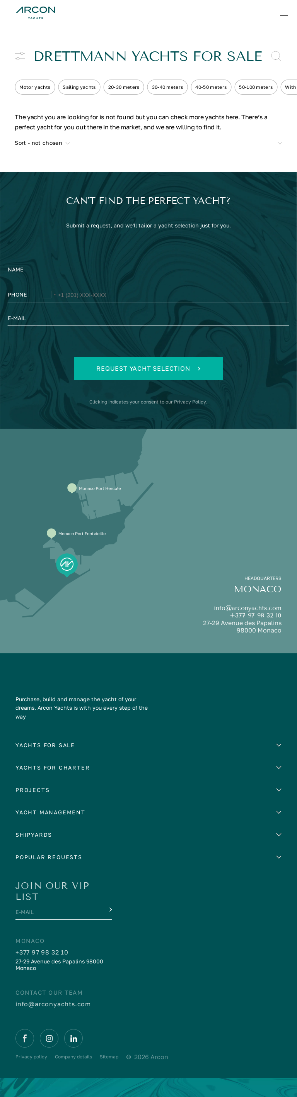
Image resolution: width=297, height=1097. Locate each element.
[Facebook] (24, 1038)
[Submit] (110, 910)
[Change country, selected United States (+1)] (48, 296)
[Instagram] (49, 1038)
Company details (73, 1057)
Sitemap (109, 1057)
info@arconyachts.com (248, 608)
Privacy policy (31, 1057)
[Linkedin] (73, 1038)
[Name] (148, 271)
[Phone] (148, 296)
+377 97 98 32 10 (256, 615)
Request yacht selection (148, 368)
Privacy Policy (190, 402)
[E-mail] (148, 320)
